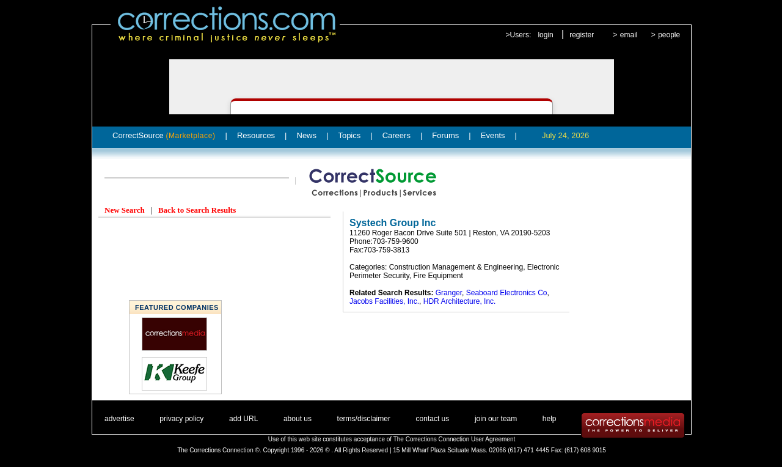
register (581, 35)
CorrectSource (164, 135)
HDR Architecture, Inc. (459, 301)
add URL (243, 418)
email (629, 35)
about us (297, 418)
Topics (349, 135)
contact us (433, 418)
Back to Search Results (197, 210)
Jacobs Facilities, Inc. (384, 301)
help (550, 418)
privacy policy (181, 418)
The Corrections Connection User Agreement (454, 439)
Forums (445, 135)
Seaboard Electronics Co (506, 293)
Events (493, 135)
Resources (256, 135)
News (307, 135)
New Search (124, 210)
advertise (119, 418)
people (669, 35)
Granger (449, 293)
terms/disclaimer (363, 418)
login (545, 35)
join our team (496, 418)
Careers (396, 135)
